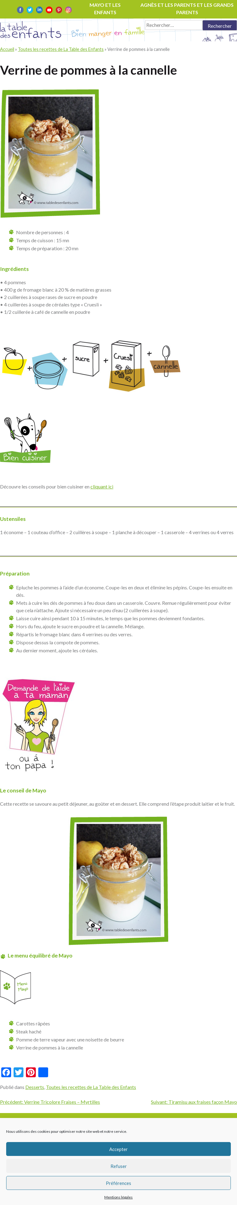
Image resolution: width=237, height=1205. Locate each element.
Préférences (118, 1183)
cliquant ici (101, 486)
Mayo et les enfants (105, 8)
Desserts (34, 1087)
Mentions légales (118, 1197)
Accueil (7, 49)
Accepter (118, 1149)
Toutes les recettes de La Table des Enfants (61, 49)
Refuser (118, 1166)
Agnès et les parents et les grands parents (187, 8)
